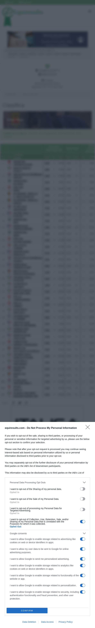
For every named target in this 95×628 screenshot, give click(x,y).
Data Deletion (29, 622)
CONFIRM (27, 610)
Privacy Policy (66, 622)
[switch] (82, 489)
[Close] (89, 428)
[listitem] (47, 482)
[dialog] (47, 525)
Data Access (47, 622)
